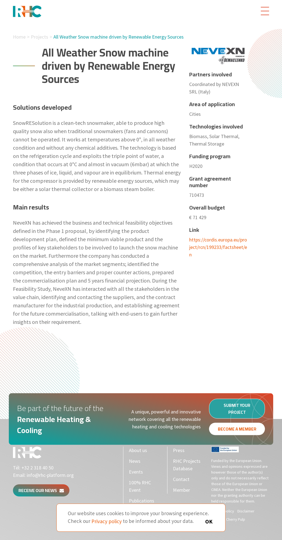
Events (136, 472)
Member (181, 490)
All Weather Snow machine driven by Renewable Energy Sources (118, 37)
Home (19, 37)
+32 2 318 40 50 (37, 467)
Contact (181, 479)
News (134, 461)
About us (138, 450)
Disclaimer (245, 511)
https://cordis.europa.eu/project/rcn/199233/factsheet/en (218, 247)
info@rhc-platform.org (50, 475)
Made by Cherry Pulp (228, 519)
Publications (141, 501)
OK (209, 521)
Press (179, 450)
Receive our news (41, 490)
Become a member (237, 430)
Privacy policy (106, 521)
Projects (39, 37)
